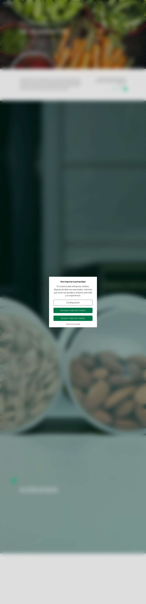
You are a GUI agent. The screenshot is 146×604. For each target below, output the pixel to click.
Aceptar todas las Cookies (73, 318)
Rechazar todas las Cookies (73, 310)
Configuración (73, 302)
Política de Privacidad (73, 324)
